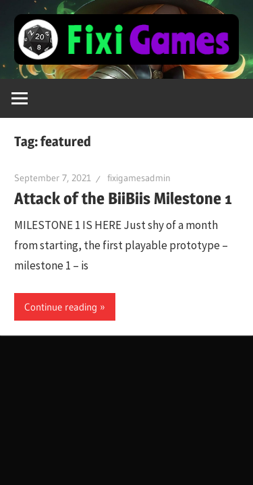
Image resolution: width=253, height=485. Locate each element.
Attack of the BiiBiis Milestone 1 (123, 198)
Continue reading (60, 306)
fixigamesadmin (139, 178)
